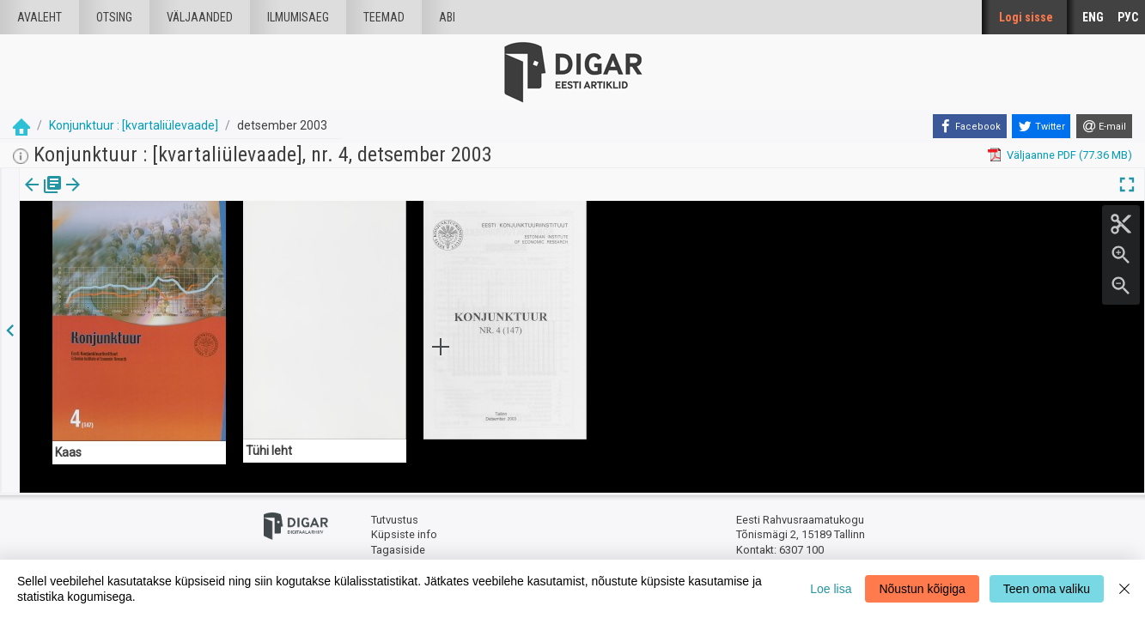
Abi (447, 17)
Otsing (114, 17)
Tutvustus (394, 519)
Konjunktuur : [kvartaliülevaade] (133, 125)
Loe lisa (830, 589)
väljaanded (200, 17)
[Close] (1124, 588)
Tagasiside (398, 549)
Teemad (384, 17)
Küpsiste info (404, 534)
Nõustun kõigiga (922, 589)
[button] (147, 196)
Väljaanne (43, 196)
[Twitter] (1041, 126)
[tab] (43, 197)
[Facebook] (970, 126)
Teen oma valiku (1046, 589)
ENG (1093, 17)
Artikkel (120, 196)
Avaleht (39, 17)
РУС (1128, 17)
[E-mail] (1104, 126)
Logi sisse (1026, 17)
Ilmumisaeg (298, 17)
